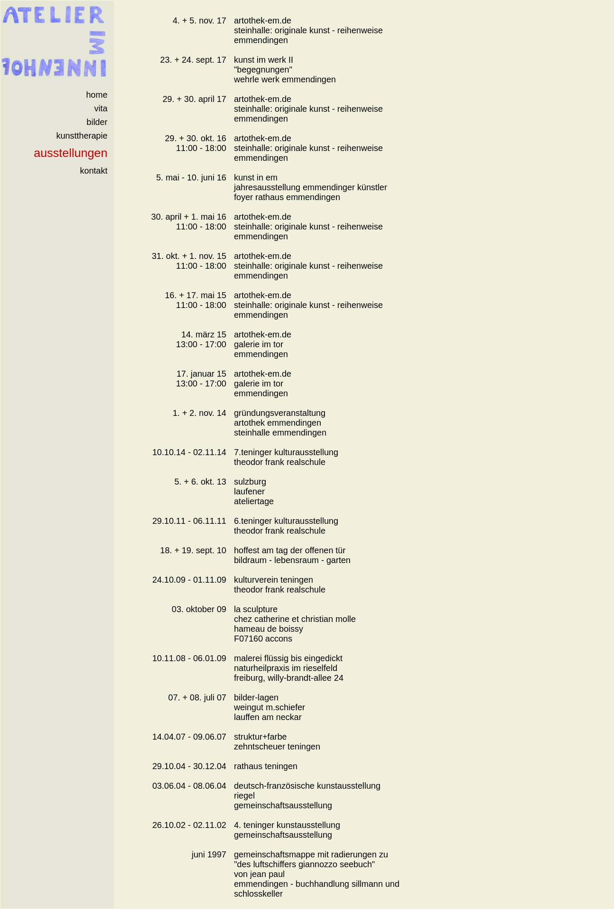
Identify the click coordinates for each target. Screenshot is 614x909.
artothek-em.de (263, 20)
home (96, 94)
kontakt (93, 170)
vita (100, 108)
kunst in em (256, 177)
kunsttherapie (81, 135)
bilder (97, 122)
